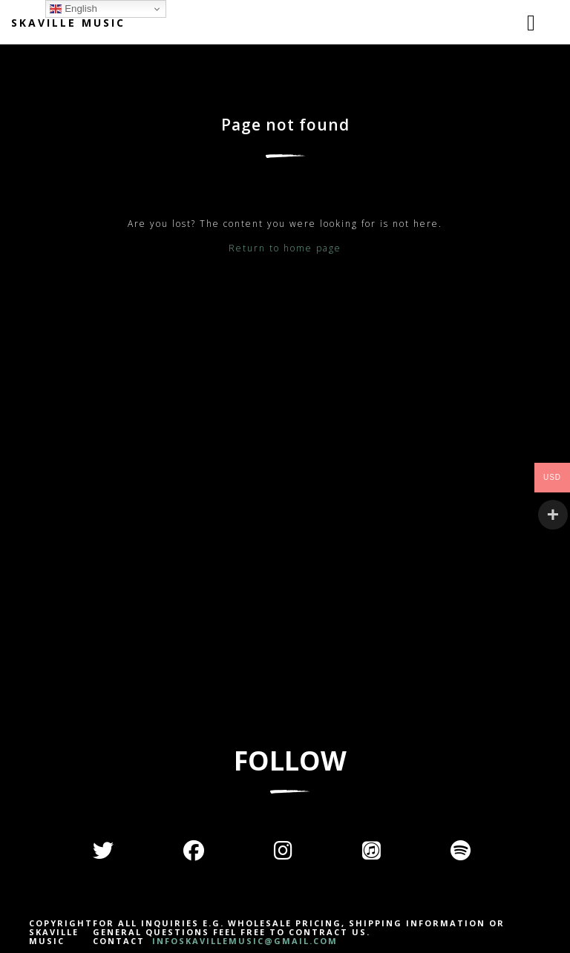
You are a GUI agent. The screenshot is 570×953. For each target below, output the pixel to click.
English (73, 9)
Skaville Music (68, 23)
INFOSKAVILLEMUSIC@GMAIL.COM (243, 940)
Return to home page (285, 248)
